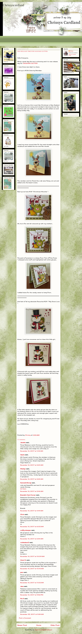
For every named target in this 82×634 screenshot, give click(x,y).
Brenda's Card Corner (28, 495)
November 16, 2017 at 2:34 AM (31, 479)
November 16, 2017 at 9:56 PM (31, 595)
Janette (22, 442)
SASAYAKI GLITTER (30, 63)
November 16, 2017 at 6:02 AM (32, 526)
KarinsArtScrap (25, 483)
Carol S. (23, 560)
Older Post (55, 625)
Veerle (22, 455)
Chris (22, 514)
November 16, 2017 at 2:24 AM (31, 465)
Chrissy (71, 51)
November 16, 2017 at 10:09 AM (32, 556)
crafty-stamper (25, 530)
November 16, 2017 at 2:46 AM (31, 491)
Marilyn (23, 469)
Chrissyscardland (13, 5)
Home (38, 625)
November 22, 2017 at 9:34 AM (32, 614)
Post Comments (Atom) (43, 630)
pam (21, 572)
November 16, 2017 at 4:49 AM (31, 511)
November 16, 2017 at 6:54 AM (31, 539)
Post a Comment (25, 618)
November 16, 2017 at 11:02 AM (32, 582)
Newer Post (22, 625)
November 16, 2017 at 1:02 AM (31, 451)
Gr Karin (23, 489)
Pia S (22, 598)
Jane (22, 586)
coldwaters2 (24, 542)
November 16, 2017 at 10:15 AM (32, 568)
